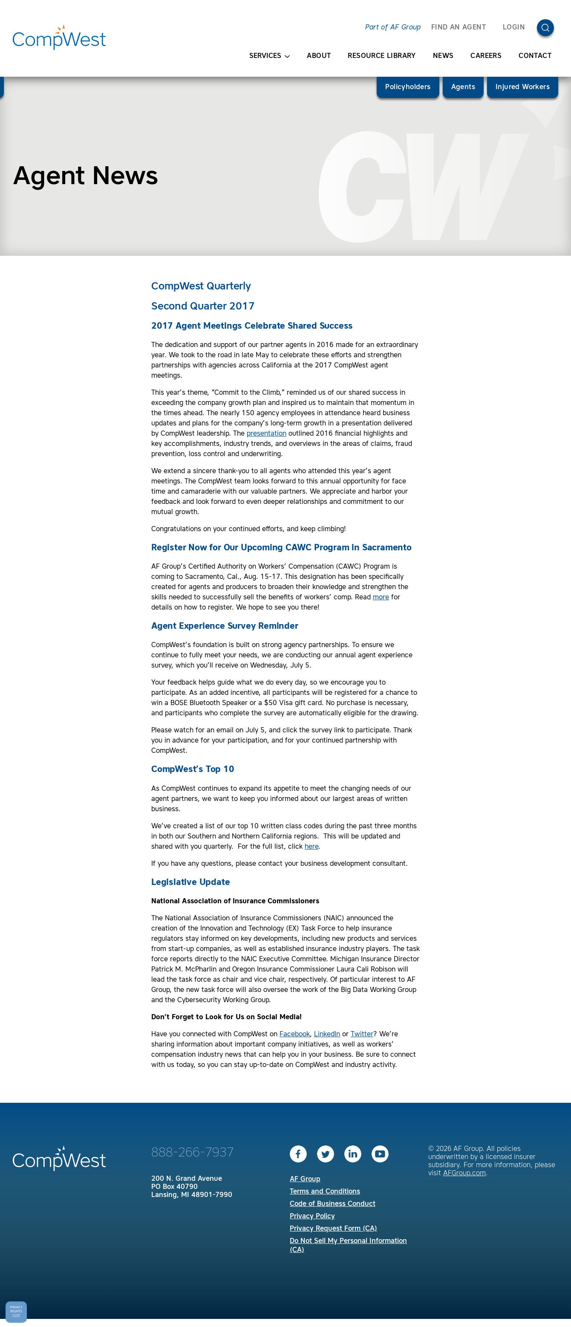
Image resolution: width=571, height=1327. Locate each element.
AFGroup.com (464, 1173)
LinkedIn (327, 1034)
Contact (535, 56)
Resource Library (381, 56)
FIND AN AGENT (458, 27)
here (311, 847)
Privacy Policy (312, 1216)
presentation (266, 434)
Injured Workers (523, 87)
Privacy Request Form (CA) (333, 1229)
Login (514, 27)
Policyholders (407, 87)
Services (269, 56)
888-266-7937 (192, 1153)
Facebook (295, 1034)
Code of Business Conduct (332, 1204)
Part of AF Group (393, 27)
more (381, 597)
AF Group (305, 1179)
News (443, 56)
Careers (486, 56)
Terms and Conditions (325, 1191)
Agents (463, 87)
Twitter (362, 1034)
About (319, 56)
